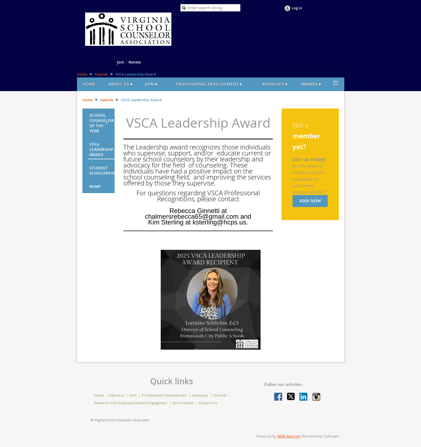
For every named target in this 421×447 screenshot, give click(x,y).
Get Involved (182, 402)
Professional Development (164, 395)
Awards (101, 74)
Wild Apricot (288, 436)
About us (116, 395)
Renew (135, 62)
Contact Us (208, 402)
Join (120, 62)
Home (82, 74)
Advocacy (200, 395)
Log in (297, 7)
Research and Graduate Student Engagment (130, 402)
